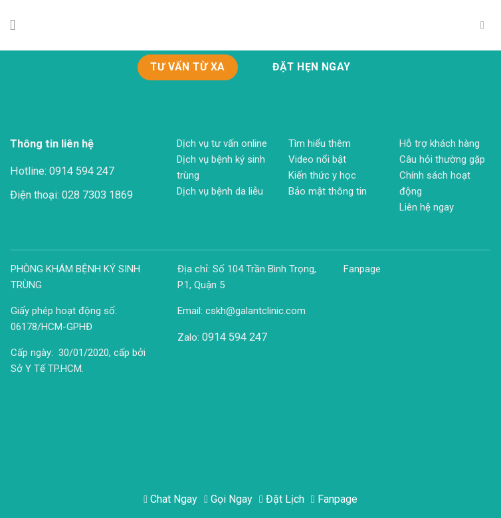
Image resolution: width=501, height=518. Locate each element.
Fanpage (334, 499)
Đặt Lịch (281, 499)
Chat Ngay (170, 499)
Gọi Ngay (228, 499)
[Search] (485, 25)
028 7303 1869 (97, 195)
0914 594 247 (81, 171)
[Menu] (17, 25)
